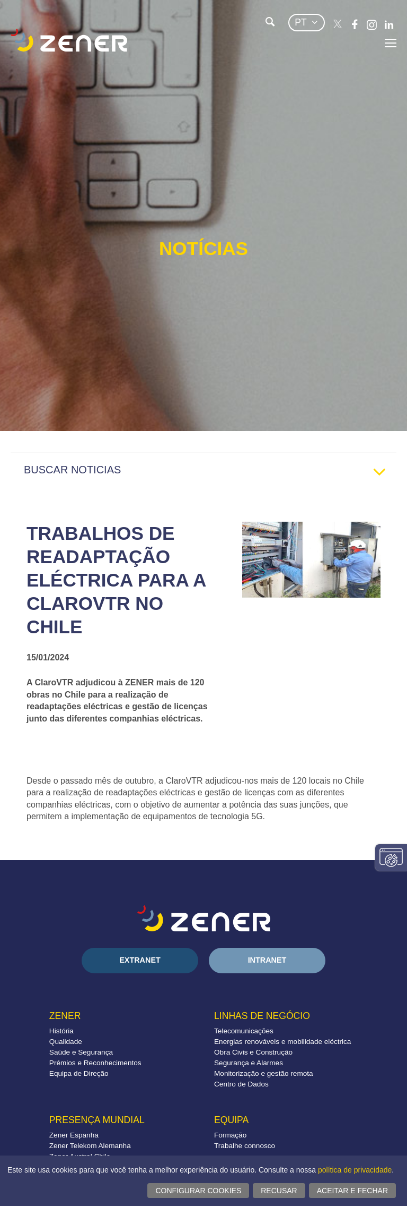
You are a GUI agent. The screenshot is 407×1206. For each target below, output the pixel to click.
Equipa (231, 1120)
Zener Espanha (74, 1135)
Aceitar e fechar (352, 1190)
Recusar (279, 1190)
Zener (65, 1015)
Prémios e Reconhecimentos (95, 1063)
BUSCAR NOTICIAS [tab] (209, 472)
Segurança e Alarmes (248, 1063)
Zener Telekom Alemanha (90, 1146)
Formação (230, 1135)
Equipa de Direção (79, 1073)
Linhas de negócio (262, 1015)
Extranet (140, 960)
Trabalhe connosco (244, 1146)
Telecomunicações (243, 1031)
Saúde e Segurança (81, 1052)
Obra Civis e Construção (253, 1052)
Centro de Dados (241, 1084)
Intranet (267, 960)
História (61, 1031)
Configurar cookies (198, 1190)
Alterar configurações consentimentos (391, 857)
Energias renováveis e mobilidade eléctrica (282, 1042)
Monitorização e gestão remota (263, 1073)
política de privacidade (355, 1170)
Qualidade (65, 1042)
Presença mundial (97, 1120)
